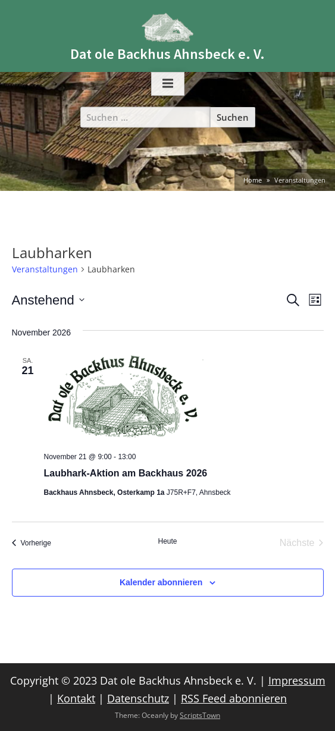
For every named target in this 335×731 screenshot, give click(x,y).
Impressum (296, 680)
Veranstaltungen (45, 269)
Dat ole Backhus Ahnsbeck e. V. (167, 54)
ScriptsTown (200, 715)
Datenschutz (138, 698)
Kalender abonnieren (161, 582)
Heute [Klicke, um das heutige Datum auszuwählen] (167, 541)
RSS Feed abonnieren (234, 698)
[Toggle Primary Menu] (167, 84)
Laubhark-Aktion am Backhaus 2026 (126, 473)
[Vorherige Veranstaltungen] (31, 543)
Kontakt (76, 698)
